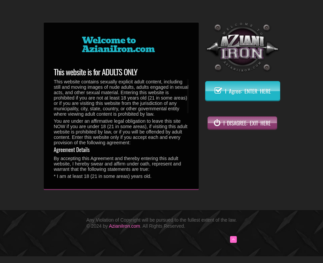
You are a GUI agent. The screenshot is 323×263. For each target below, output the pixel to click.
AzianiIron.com (124, 226)
